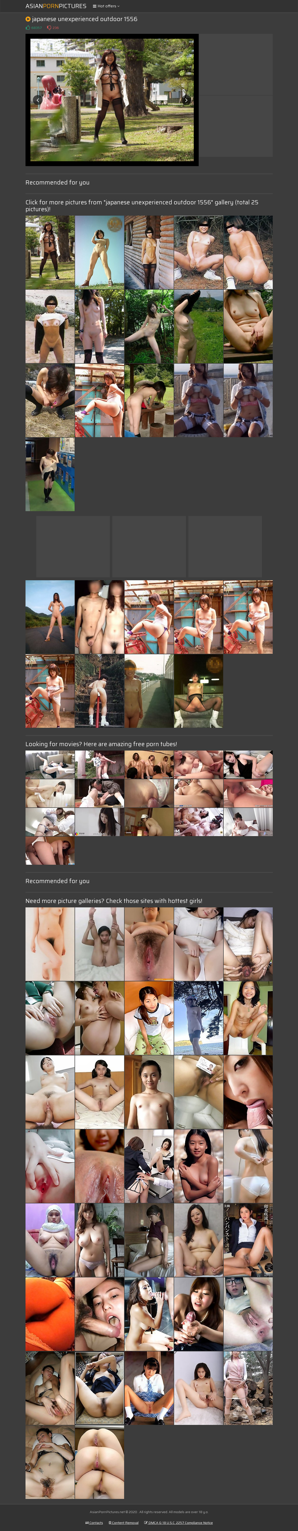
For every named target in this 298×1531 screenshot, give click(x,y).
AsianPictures (56, 6)
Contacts (94, 1522)
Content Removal (124, 1522)
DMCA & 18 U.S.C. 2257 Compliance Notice (178, 1522)
